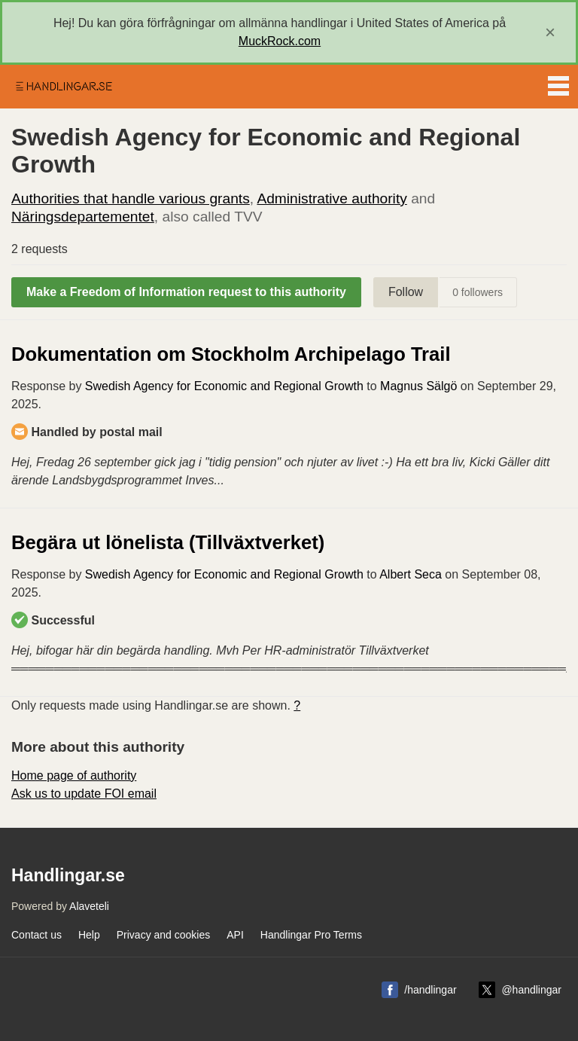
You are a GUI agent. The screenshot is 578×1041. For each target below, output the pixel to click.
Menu (558, 83)
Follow (405, 291)
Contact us (36, 935)
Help (89, 935)
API (235, 935)
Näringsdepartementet (82, 216)
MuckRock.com (280, 41)
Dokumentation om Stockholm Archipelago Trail (231, 354)
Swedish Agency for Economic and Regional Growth (224, 386)
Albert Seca (410, 574)
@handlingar (531, 990)
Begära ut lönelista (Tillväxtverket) (167, 542)
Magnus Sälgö (418, 386)
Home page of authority (73, 775)
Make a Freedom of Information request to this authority (186, 291)
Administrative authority (331, 198)
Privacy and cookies (164, 935)
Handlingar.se (63, 86)
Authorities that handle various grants (130, 198)
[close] (550, 32)
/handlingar (430, 990)
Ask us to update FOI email (84, 793)
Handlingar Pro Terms (311, 935)
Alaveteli (89, 906)
